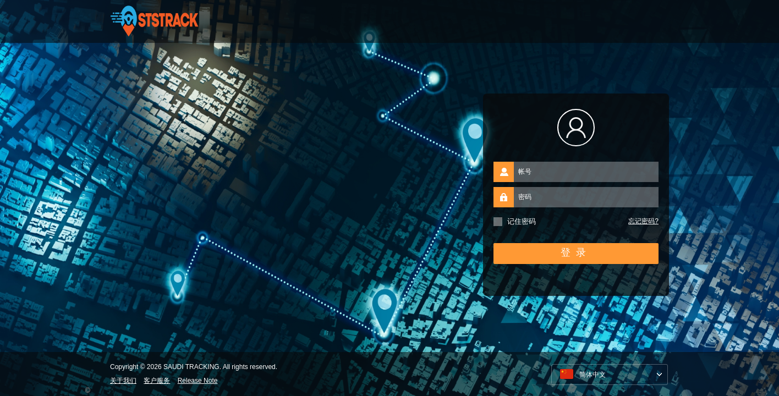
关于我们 (123, 380)
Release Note (198, 380)
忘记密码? (643, 221)
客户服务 (157, 380)
